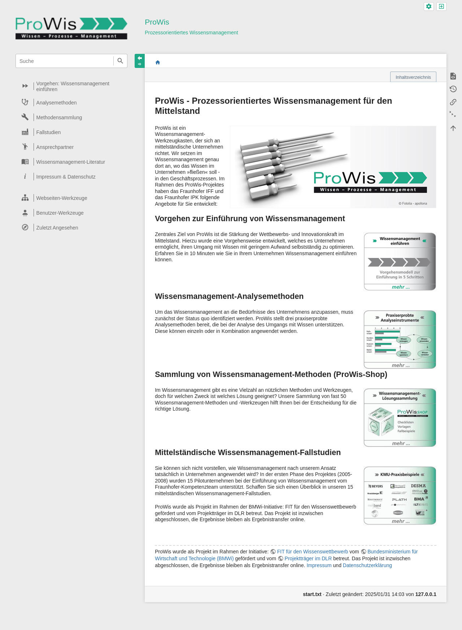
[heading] (71, 86)
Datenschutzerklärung (367, 565)
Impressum (318, 565)
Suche (120, 61)
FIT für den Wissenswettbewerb (312, 551)
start (157, 62)
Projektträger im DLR (308, 558)
